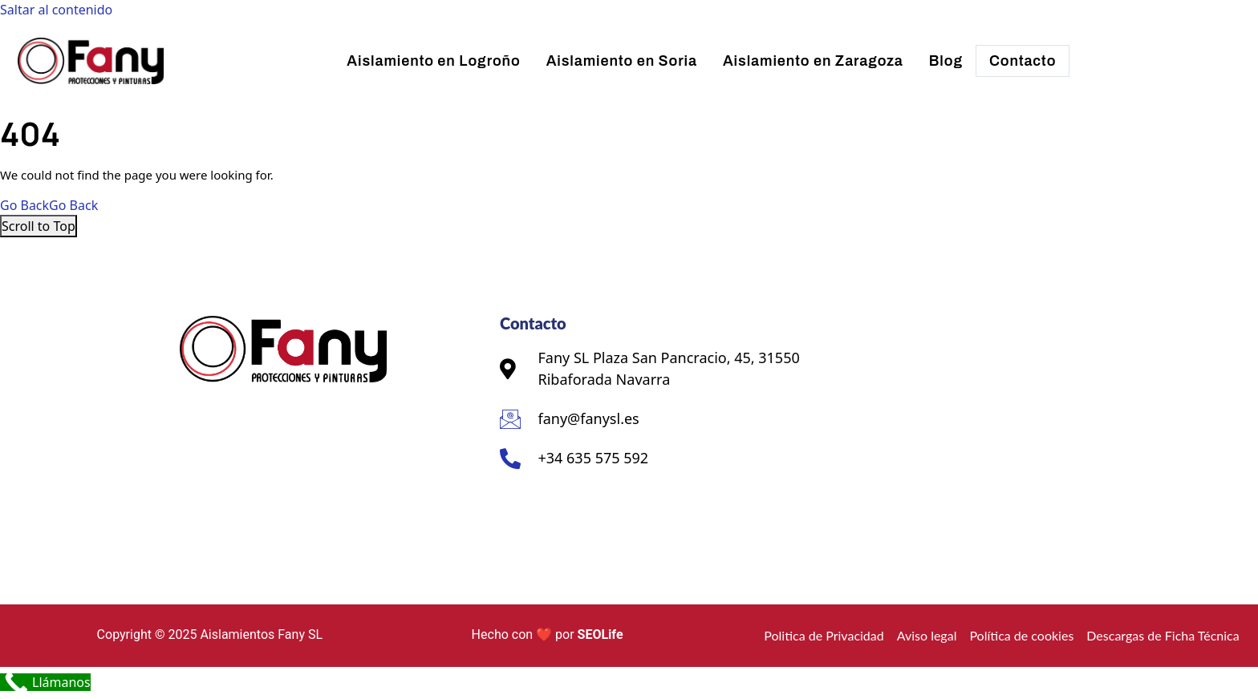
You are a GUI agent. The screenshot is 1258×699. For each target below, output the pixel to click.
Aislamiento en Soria (621, 61)
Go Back (49, 205)
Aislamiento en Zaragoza (813, 61)
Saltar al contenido (56, 9)
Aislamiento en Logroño (433, 61)
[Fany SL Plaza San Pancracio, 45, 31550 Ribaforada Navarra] (946, 428)
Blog (946, 61)
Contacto (1022, 61)
